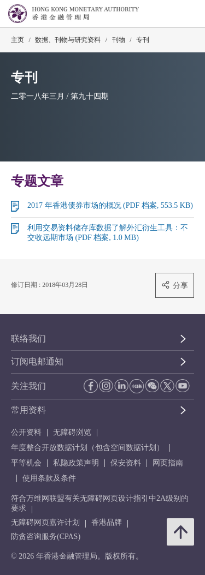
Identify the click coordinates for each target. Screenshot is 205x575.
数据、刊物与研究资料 (68, 40)
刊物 (118, 40)
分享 (174, 285)
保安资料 (125, 463)
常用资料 (28, 410)
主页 (17, 40)
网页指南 (168, 463)
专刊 (142, 40)
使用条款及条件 (49, 478)
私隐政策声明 (76, 463)
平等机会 (26, 463)
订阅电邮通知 (37, 361)
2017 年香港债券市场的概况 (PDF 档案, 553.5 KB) (110, 205)
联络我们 (28, 338)
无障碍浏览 (72, 432)
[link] (169, 14)
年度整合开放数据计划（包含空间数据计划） (87, 448)
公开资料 (26, 432)
